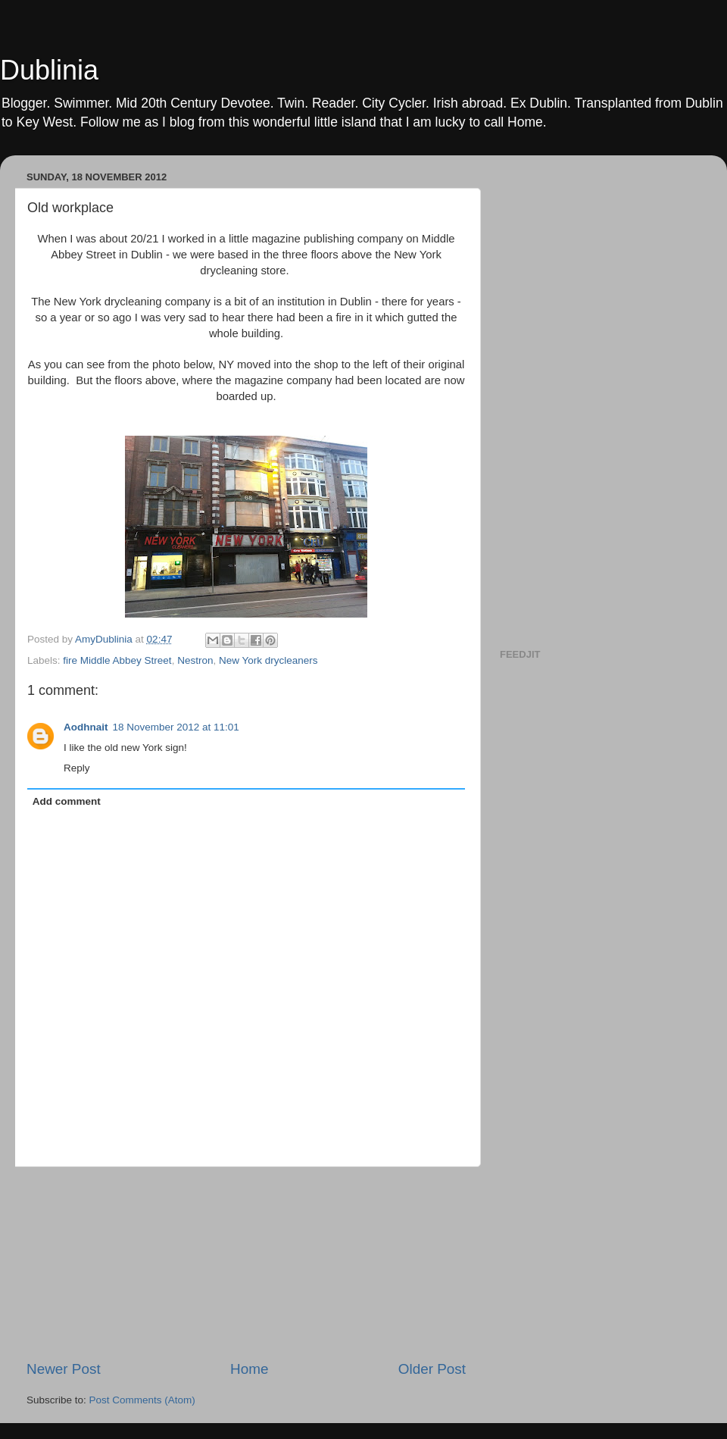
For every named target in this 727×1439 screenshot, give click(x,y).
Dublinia (49, 70)
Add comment (67, 801)
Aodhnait (86, 727)
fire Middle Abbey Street (117, 660)
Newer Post (64, 1369)
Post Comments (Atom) (142, 1400)
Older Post (432, 1369)
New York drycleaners (268, 660)
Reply (77, 768)
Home (249, 1369)
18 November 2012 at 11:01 (176, 727)
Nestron (195, 660)
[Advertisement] (246, 1263)
